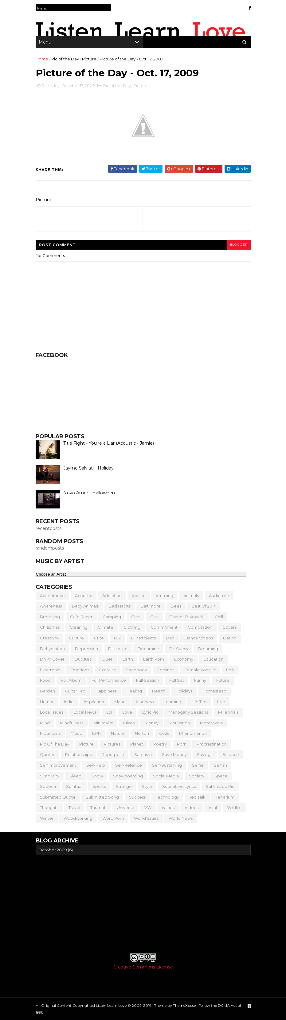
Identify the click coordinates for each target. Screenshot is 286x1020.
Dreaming (208, 648)
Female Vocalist (200, 669)
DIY (117, 637)
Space (221, 775)
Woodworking (78, 818)
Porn (181, 744)
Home (42, 58)
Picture (89, 58)
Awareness (51, 606)
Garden (47, 690)
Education (213, 659)
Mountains (50, 733)
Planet (136, 744)
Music (76, 733)
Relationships (78, 754)
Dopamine (148, 648)
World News (181, 818)
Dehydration (52, 648)
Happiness (106, 690)
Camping (112, 616)
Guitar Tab (75, 690)
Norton (142, 733)
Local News (84, 712)
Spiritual (74, 786)
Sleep (75, 775)
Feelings (165, 669)
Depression (86, 648)
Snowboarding (128, 775)
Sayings (204, 754)
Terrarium (225, 797)
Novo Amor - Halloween (89, 493)
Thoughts (49, 807)
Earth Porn (153, 659)
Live (221, 701)
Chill (219, 616)
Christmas (50, 627)
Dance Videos (199, 637)
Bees (176, 606)
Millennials (228, 712)
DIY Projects (143, 637)
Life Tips (199, 701)
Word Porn (113, 818)
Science (230, 754)
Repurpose (113, 754)
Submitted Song (102, 797)
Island (120, 701)
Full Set (176, 680)
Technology (167, 797)
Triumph (98, 807)
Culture (76, 637)
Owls (164, 733)
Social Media (166, 775)
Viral (213, 807)
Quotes (47, 754)
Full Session (147, 680)
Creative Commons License (143, 967)
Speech (48, 786)
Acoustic (83, 595)
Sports (99, 786)
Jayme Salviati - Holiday (88, 468)
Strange (124, 786)
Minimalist (103, 722)
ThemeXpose (184, 1005)
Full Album (71, 680)
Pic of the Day (65, 58)
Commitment (164, 627)
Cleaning (79, 627)
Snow (97, 775)
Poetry (160, 744)
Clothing (131, 627)
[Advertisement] (143, 904)
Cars (135, 616)
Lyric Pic (150, 712)
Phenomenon (193, 733)
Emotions (79, 669)
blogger (239, 245)
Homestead (214, 690)
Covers (229, 627)
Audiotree (219, 595)
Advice (139, 595)
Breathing (50, 616)
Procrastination (212, 744)
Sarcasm (143, 754)
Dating (230, 637)
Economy (183, 659)
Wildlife (234, 807)
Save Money (174, 754)
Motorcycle (211, 722)
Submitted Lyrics (179, 786)
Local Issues (51, 712)
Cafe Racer (81, 616)
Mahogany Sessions (188, 712)
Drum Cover (52, 659)
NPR (96, 733)
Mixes (129, 722)
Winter (46, 818)
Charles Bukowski (187, 616)
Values (168, 807)
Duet (107, 659)
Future (222, 680)
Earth (128, 659)
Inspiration (94, 701)
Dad (170, 637)
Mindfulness (71, 722)
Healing (134, 690)
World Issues (146, 818)
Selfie (198, 765)
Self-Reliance (128, 765)
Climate (105, 627)
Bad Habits (120, 606)
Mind (45, 722)
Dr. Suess (178, 648)
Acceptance (52, 595)
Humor (47, 701)
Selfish (220, 765)
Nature (118, 733)
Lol (109, 712)
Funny (200, 680)
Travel (74, 807)
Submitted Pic (220, 786)
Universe (125, 807)
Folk (230, 669)
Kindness (145, 701)
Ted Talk (197, 797)
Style (147, 786)
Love (127, 712)
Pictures (112, 744)
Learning (172, 701)
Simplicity (49, 775)
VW (147, 807)
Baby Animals (85, 606)
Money (152, 722)
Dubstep (83, 659)
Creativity (49, 637)
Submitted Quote (58, 797)
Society (196, 775)
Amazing (164, 595)
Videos (191, 807)
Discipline (117, 648)
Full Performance (109, 680)
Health (158, 690)
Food (45, 680)
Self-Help (95, 765)
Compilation (200, 627)
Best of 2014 (203, 606)
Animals (191, 595)
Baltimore (151, 606)
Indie (69, 701)
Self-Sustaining (167, 765)
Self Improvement (58, 765)
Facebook (136, 669)
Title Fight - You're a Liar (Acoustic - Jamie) (108, 443)
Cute (99, 637)
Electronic (50, 669)
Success (137, 797)
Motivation (179, 722)
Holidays (183, 690)
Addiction (112, 595)
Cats (154, 616)
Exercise (107, 669)
